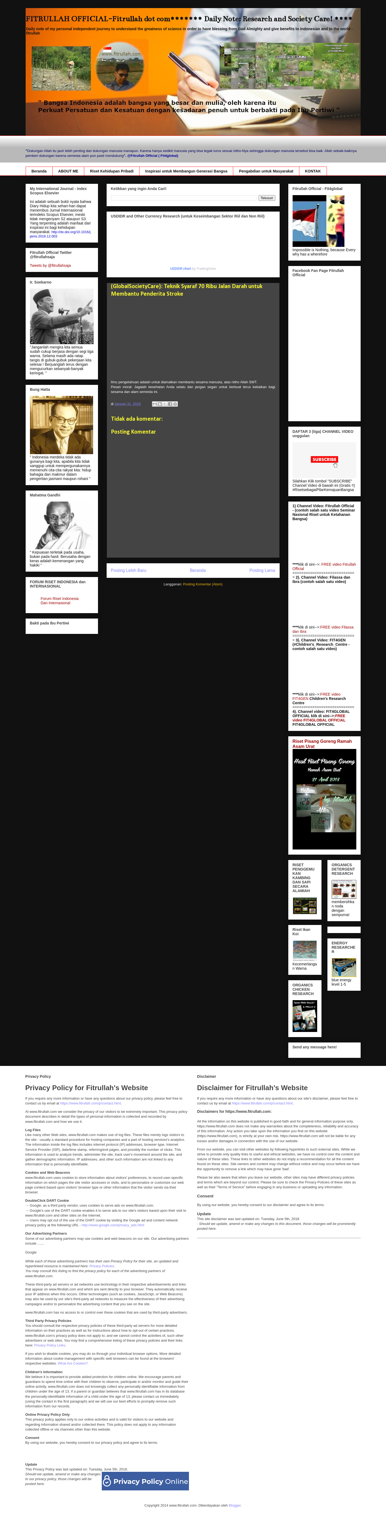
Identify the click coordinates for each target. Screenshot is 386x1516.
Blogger (235, 1505)
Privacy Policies (101, 1266)
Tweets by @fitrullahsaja (50, 265)
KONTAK (313, 171)
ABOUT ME (68, 171)
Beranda (39, 171)
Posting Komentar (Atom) (202, 584)
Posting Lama (262, 570)
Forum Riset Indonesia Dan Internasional (60, 600)
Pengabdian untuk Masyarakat (266, 171)
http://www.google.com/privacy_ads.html (113, 1225)
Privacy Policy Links (49, 1345)
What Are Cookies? (73, 1363)
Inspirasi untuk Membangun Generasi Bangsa (186, 171)
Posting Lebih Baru (129, 570)
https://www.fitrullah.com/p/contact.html (90, 1103)
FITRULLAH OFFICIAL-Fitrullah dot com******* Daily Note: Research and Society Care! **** (189, 18)
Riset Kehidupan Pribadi (112, 171)
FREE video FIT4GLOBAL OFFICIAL (319, 718)
